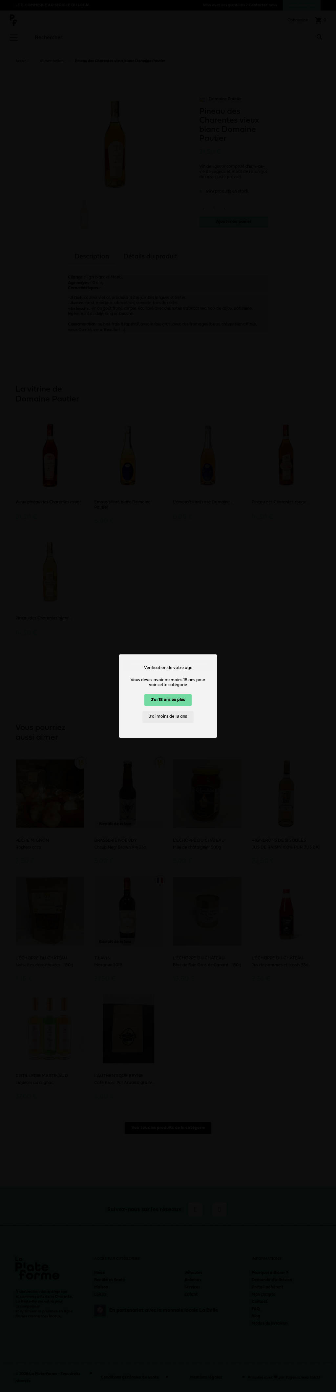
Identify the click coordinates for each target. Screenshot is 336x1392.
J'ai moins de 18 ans (168, 717)
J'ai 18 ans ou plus (168, 700)
